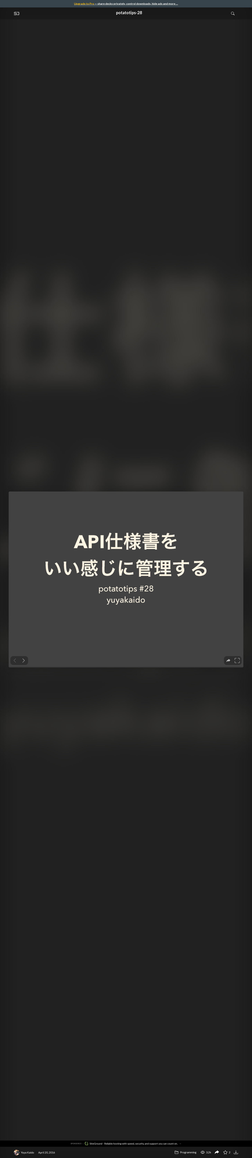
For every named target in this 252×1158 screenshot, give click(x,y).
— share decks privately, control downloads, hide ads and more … (126, 3)
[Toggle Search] (233, 13)
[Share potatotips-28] (217, 1152)
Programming (185, 1152)
